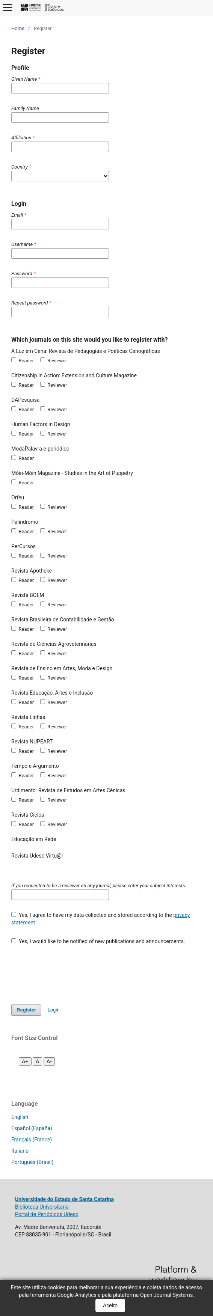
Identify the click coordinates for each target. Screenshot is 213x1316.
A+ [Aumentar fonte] (25, 1061)
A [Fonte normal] (37, 1061)
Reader (22, 360)
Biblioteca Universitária (42, 1207)
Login (54, 1010)
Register (26, 1010)
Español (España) (31, 1128)
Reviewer (53, 360)
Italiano (20, 1151)
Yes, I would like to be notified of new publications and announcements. (98, 941)
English (19, 1117)
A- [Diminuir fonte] (49, 1061)
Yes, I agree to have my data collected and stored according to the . (100, 919)
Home (17, 28)
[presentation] (68, 971)
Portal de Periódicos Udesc (46, 1214)
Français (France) (31, 1140)
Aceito (110, 1305)
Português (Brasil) (32, 1162)
